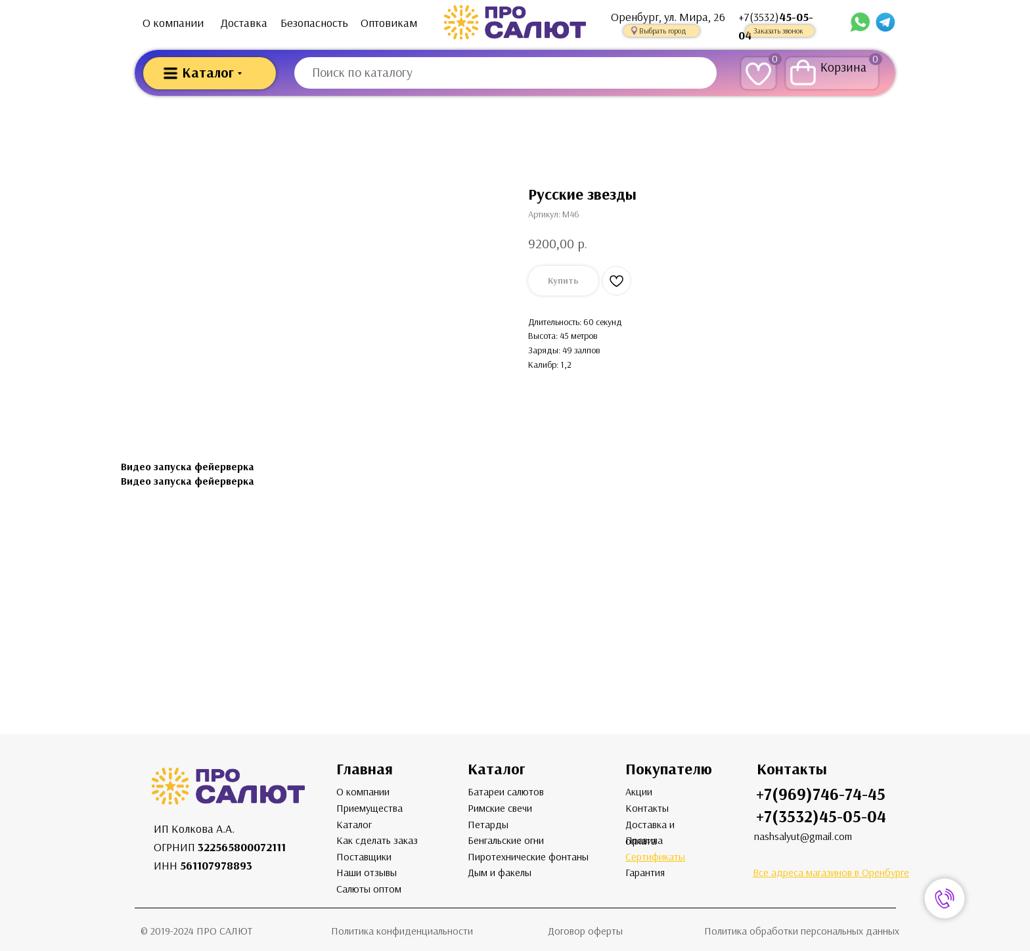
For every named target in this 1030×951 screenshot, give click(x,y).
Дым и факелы (499, 872)
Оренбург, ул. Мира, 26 (668, 17)
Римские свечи (500, 808)
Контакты (647, 808)
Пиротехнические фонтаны (528, 857)
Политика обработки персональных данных (801, 931)
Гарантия (645, 872)
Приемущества (369, 808)
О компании (173, 23)
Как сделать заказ (377, 840)
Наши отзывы (366, 872)
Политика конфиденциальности (402, 931)
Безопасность (314, 23)
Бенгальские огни (506, 840)
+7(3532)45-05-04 (821, 817)
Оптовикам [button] (389, 23)
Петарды (488, 824)
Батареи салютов (506, 791)
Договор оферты (585, 931)
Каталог (354, 824)
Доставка (244, 23)
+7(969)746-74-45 (820, 794)
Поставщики (364, 857)
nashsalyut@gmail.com (803, 836)
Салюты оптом (368, 889)
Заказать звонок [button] (778, 30)
